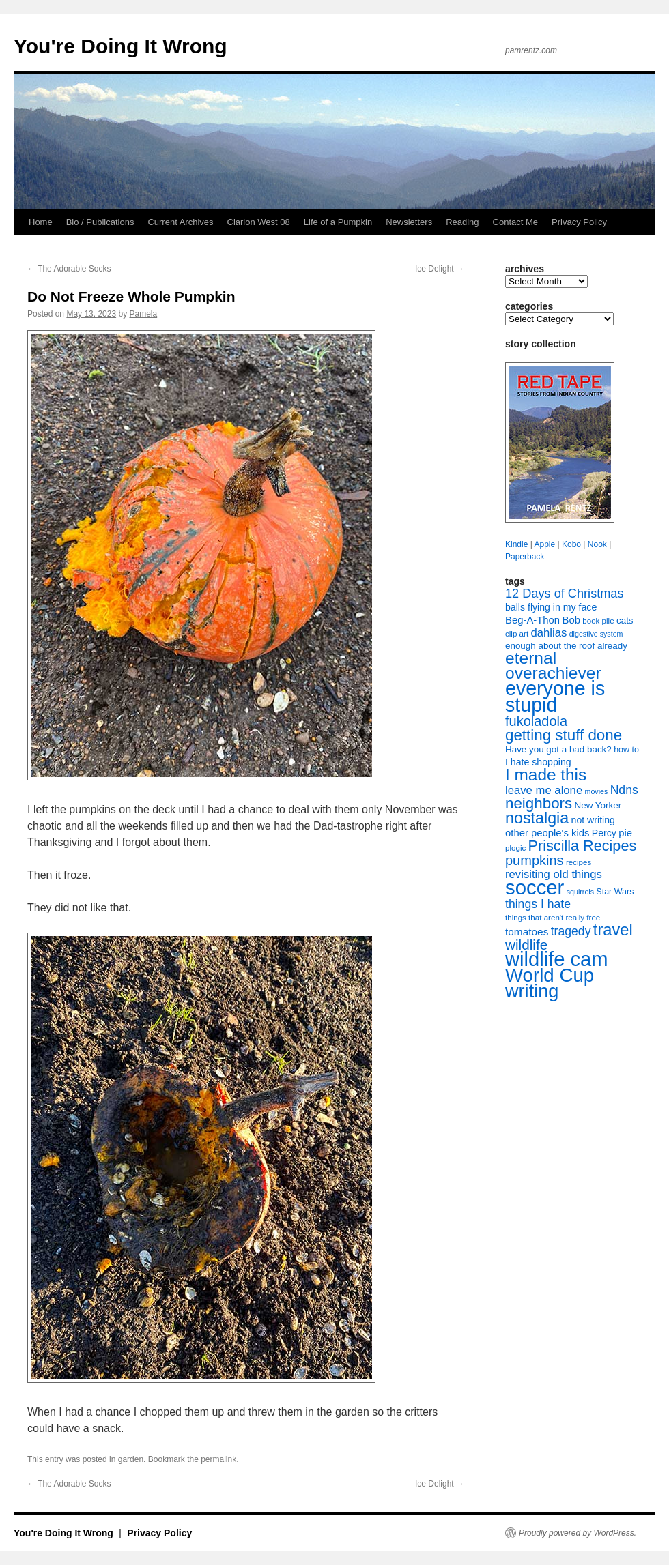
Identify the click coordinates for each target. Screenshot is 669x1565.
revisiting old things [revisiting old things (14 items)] (553, 874)
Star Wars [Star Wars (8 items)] (615, 891)
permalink (218, 1459)
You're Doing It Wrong (120, 46)
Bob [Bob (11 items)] (571, 620)
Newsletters (409, 222)
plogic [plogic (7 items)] (515, 848)
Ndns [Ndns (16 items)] (624, 790)
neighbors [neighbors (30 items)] (538, 803)
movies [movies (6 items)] (596, 791)
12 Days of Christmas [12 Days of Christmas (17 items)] (564, 593)
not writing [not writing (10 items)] (593, 820)
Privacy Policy (579, 222)
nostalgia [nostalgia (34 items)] (537, 818)
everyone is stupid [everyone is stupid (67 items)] (555, 696)
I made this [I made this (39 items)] (545, 774)
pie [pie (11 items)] (625, 833)
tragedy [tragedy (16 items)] (571, 931)
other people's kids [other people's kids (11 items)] (547, 833)
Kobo (571, 544)
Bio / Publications (100, 222)
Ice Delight (439, 269)
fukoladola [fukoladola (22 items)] (536, 721)
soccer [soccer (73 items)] (534, 887)
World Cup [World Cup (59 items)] (549, 975)
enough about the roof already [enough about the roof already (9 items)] (566, 646)
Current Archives (180, 222)
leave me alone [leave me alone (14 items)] (543, 790)
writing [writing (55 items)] (531, 990)
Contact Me (515, 222)
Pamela (143, 314)
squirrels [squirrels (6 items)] (580, 892)
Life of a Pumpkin (338, 222)
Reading (462, 222)
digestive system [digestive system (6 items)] (596, 634)
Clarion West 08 (258, 222)
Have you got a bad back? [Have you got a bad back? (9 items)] (558, 749)
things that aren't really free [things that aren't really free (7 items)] (552, 917)
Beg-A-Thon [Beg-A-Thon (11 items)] (532, 620)
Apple (544, 544)
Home (41, 222)
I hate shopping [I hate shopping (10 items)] (538, 762)
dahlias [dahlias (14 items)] (548, 632)
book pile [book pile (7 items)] (598, 621)
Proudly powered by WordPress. (577, 1533)
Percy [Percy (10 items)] (604, 833)
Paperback (524, 556)
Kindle (516, 544)
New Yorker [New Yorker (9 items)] (598, 805)
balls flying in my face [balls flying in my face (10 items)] (551, 607)
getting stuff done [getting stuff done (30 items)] (563, 735)
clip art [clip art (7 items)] (516, 634)
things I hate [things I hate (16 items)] (538, 904)
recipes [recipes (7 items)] (578, 862)
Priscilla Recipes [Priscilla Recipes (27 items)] (582, 845)
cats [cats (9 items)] (625, 620)
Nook (597, 544)
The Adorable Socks (69, 269)
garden (130, 1459)
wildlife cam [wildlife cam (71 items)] (556, 959)
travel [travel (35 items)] (613, 930)
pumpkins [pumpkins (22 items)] (534, 860)
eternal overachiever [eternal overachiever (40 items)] (553, 665)
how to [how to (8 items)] (626, 750)
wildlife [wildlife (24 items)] (526, 944)
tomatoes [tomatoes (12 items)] (526, 931)
